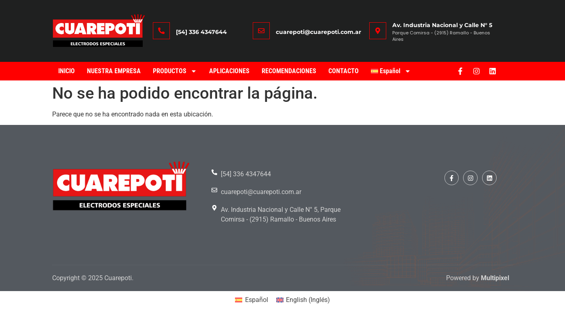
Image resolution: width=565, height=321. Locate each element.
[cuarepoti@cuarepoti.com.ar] (261, 30)
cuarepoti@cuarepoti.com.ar (318, 32)
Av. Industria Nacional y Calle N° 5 (442, 25)
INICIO (66, 71)
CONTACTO (343, 71)
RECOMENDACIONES (289, 71)
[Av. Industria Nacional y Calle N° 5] (377, 30)
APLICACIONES (229, 71)
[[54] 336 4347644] (161, 30)
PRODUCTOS (175, 71)
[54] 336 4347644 (201, 32)
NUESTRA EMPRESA (114, 71)
